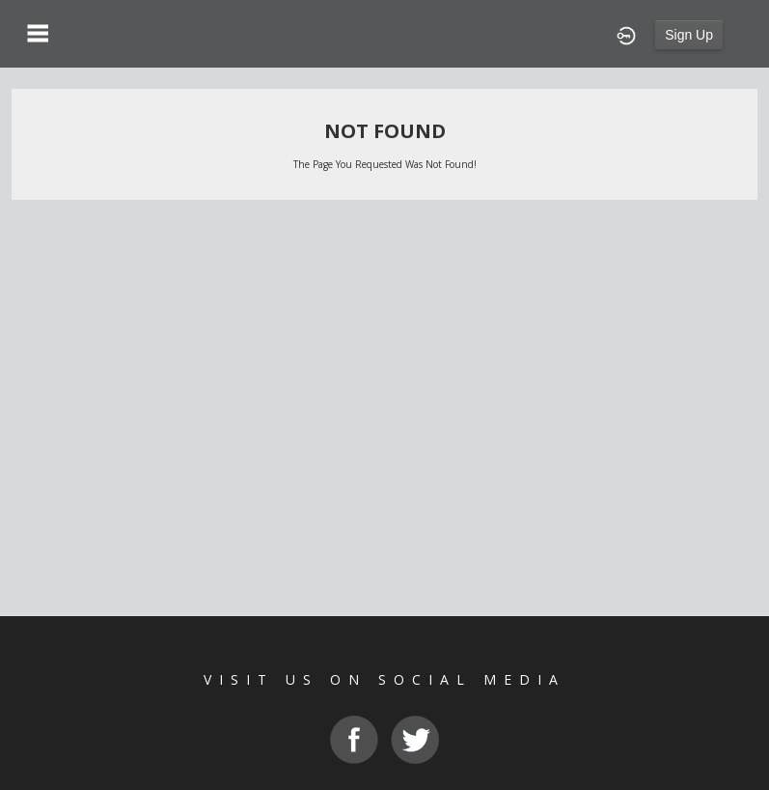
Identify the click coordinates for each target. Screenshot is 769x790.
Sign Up (689, 34)
